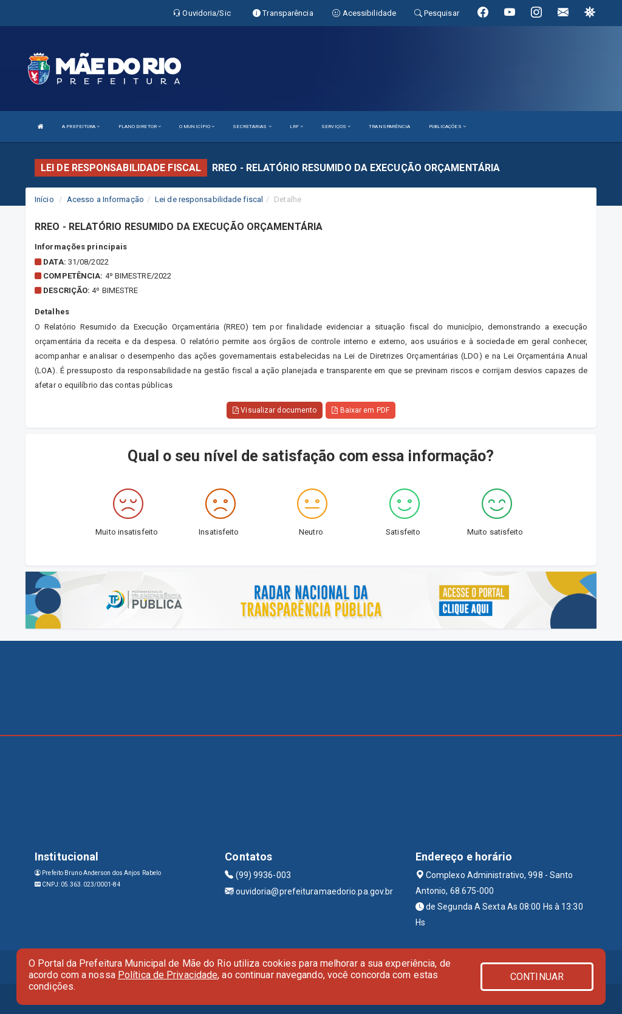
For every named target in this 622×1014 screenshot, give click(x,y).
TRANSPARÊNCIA (389, 126)
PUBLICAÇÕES (447, 126)
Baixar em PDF (360, 410)
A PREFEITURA (81, 126)
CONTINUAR (537, 976)
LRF (297, 126)
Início (44, 199)
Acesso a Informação (105, 199)
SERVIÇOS (335, 126)
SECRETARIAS (252, 126)
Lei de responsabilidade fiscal (209, 199)
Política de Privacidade (167, 975)
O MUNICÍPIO (196, 126)
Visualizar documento (274, 410)
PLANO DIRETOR (140, 126)
